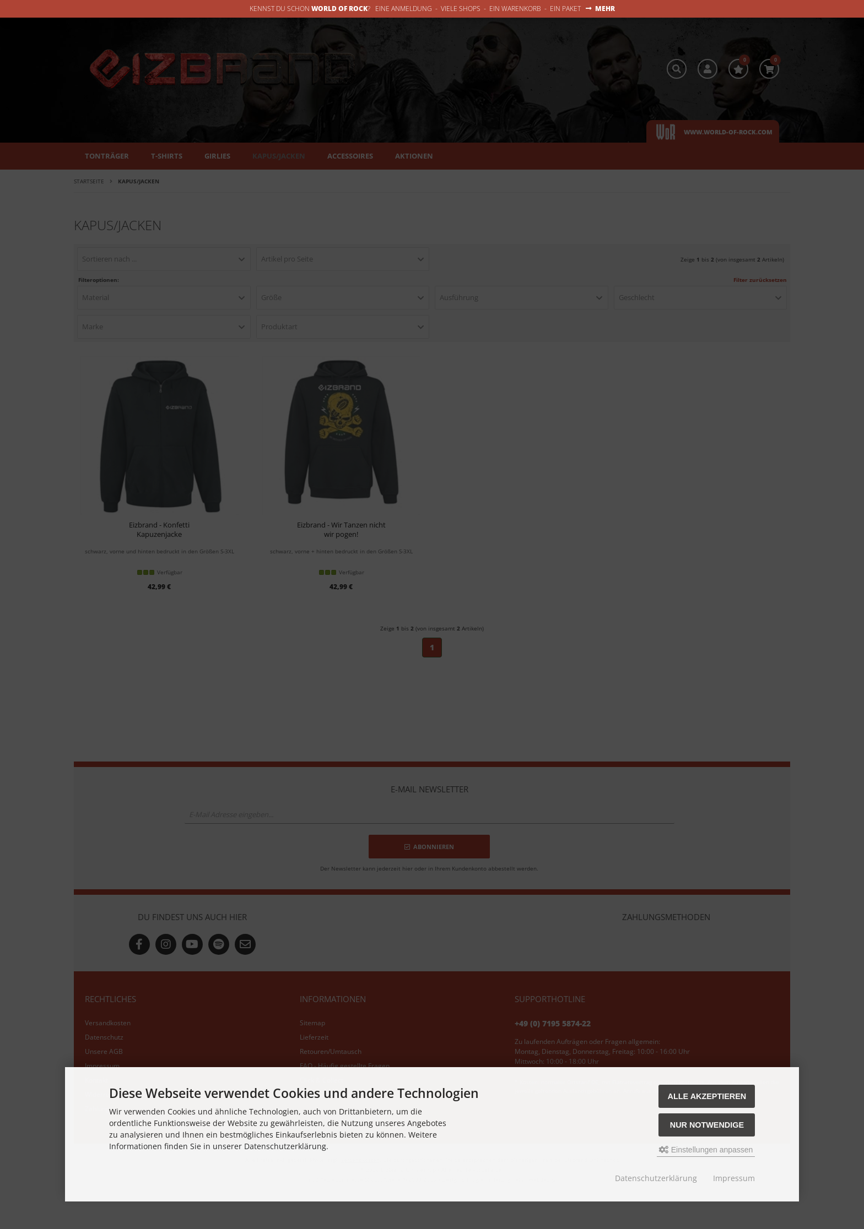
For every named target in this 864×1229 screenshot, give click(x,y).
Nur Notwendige (707, 1125)
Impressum (734, 1178)
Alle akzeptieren (707, 1096)
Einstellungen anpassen (706, 1149)
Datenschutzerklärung (656, 1178)
